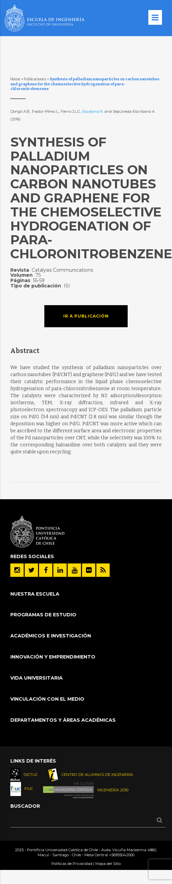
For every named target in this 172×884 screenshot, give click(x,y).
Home (15, 79)
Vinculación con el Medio (47, 699)
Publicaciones (35, 79)
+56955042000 (121, 855)
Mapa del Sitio (108, 863)
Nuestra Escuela (34, 594)
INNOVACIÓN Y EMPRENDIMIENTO (52, 657)
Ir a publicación (86, 316)
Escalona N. (92, 111)
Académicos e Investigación (50, 636)
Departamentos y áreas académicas (63, 720)
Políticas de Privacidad (71, 863)
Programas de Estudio (43, 615)
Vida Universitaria (36, 678)
